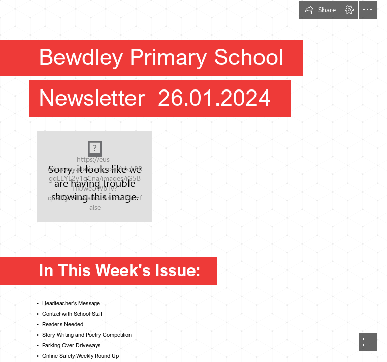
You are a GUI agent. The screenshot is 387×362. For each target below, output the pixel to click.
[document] (193, 181)
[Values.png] (95, 176)
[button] (319, 10)
